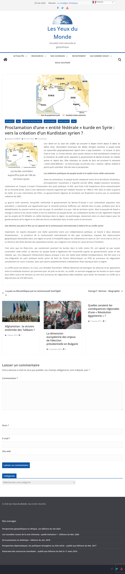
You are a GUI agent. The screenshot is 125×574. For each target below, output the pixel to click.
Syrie (74, 121)
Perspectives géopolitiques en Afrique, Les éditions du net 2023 (31, 529)
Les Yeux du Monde (18, 504)
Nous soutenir (62, 62)
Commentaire (10, 378)
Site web (6, 451)
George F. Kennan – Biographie (105, 291)
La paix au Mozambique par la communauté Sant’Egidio (31, 293)
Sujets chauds (64, 121)
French (98, 2)
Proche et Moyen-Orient (32, 121)
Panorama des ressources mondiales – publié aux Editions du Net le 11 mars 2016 (39, 551)
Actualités (18, 56)
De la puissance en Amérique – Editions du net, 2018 (26, 540)
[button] (25, 56)
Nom (5, 425)
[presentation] (22, 418)
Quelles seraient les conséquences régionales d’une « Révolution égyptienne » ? (103, 310)
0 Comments (41, 139)
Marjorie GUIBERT (14, 139)
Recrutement (79, 56)
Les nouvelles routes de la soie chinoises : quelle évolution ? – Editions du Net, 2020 (40, 534)
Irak (18, 121)
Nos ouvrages (57, 56)
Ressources (37, 56)
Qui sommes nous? (99, 56)
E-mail (6, 438)
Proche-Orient (50, 121)
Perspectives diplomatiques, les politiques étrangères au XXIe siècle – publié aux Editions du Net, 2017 (49, 545)
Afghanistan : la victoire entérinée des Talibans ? (20, 328)
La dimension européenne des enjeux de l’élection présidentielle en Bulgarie (62, 339)
